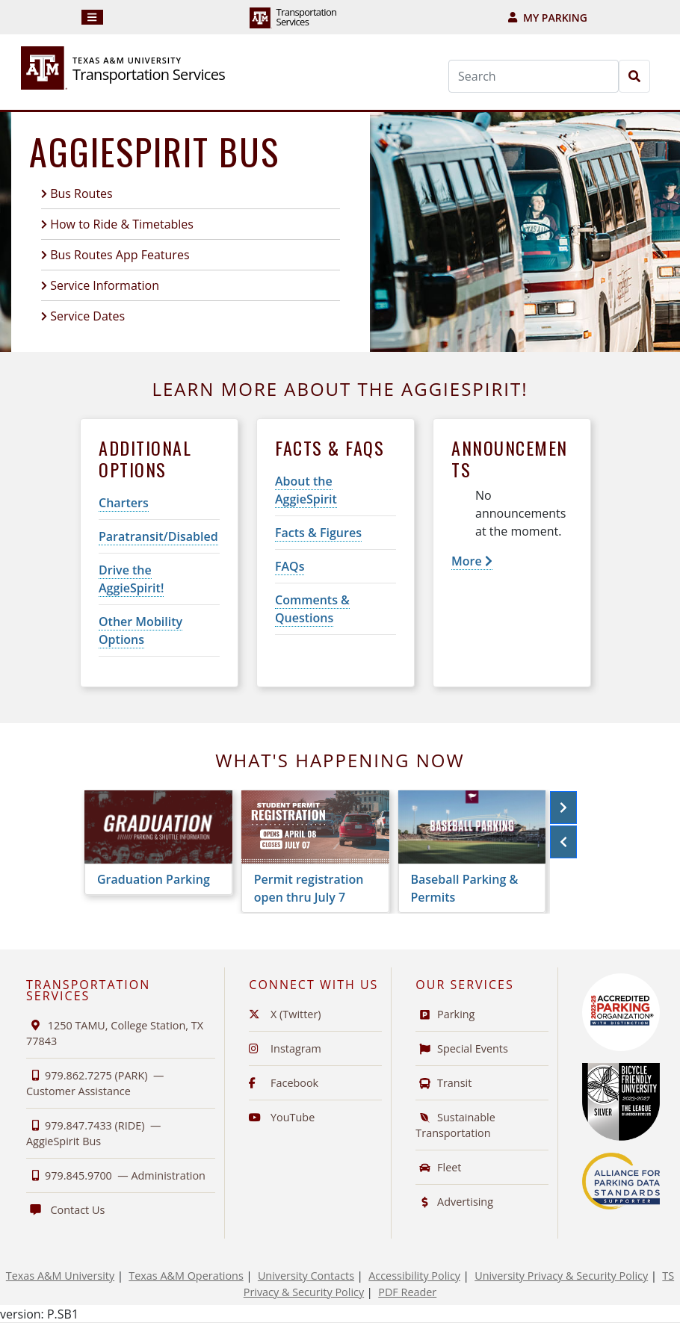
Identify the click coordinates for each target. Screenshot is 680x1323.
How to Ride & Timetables (122, 224)
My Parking (547, 17)
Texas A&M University (60, 1275)
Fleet (438, 1167)
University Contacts (306, 1275)
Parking (445, 1014)
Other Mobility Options (140, 630)
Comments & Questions (312, 609)
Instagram (285, 1048)
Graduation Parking (153, 879)
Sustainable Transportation (455, 1125)
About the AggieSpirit (306, 490)
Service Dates (87, 316)
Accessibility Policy (414, 1275)
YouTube (282, 1117)
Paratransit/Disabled (158, 536)
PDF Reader (407, 1292)
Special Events (461, 1048)
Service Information (104, 285)
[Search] (533, 76)
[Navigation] (92, 17)
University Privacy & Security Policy (561, 1275)
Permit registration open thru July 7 (309, 888)
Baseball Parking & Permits (465, 888)
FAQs (289, 566)
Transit (443, 1083)
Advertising (454, 1202)
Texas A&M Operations (186, 1275)
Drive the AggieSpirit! (131, 579)
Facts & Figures (318, 532)
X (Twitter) (285, 1014)
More (471, 561)
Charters (124, 503)
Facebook (283, 1083)
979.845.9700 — (115, 1175)
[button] (563, 807)
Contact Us (65, 1210)
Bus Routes (81, 193)
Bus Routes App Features (119, 255)
